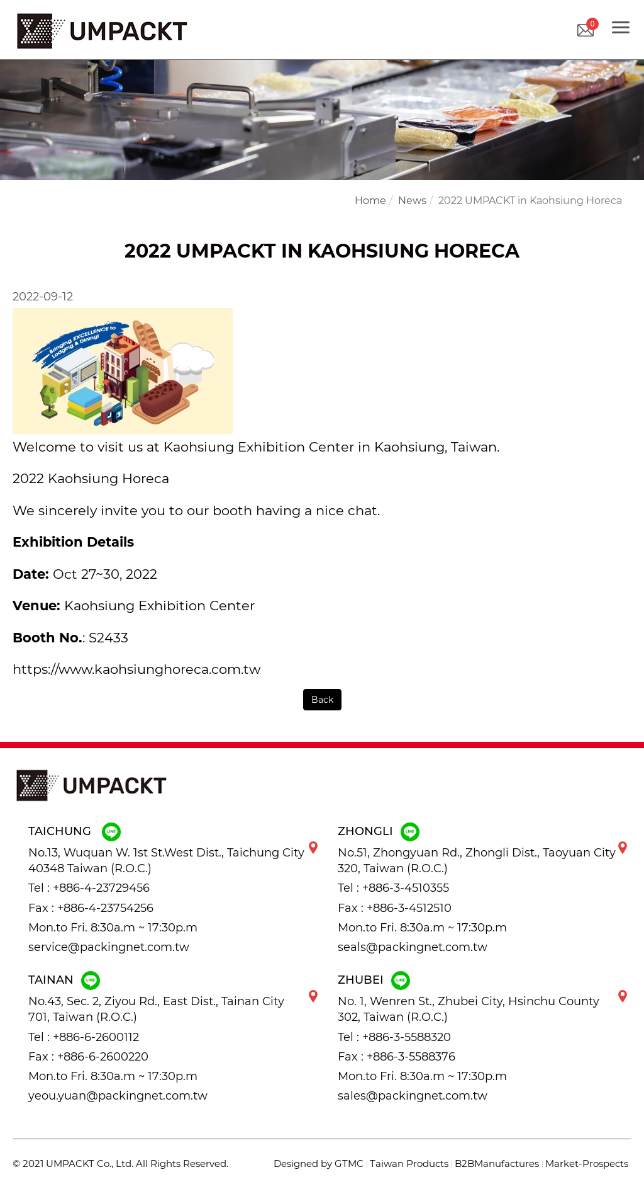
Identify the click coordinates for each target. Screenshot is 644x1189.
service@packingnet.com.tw (108, 947)
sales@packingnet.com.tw (412, 1096)
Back (322, 699)
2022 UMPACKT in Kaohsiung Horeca (530, 201)
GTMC (349, 1163)
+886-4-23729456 (101, 888)
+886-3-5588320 (406, 1037)
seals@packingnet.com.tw (412, 947)
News (412, 201)
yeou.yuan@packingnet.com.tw (118, 1096)
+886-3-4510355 (405, 888)
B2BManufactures (497, 1163)
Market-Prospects (586, 1163)
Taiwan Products (409, 1163)
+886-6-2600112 (96, 1037)
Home (370, 201)
